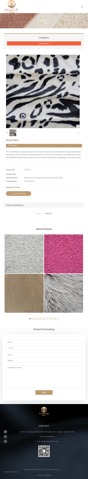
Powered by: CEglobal (44, 475)
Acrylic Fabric (29, 181)
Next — (39, 214)
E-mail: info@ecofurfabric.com (47, 441)
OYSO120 (48, 213)
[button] (30, 319)
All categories (44, 43)
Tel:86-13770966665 (47, 436)
